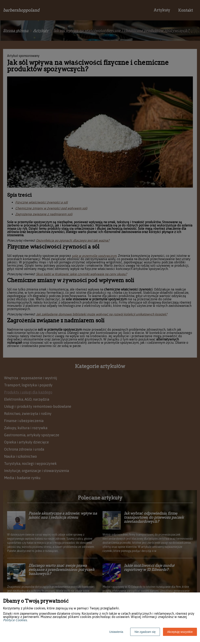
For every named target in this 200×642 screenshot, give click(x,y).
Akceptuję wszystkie (180, 631)
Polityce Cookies (15, 620)
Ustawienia (116, 631)
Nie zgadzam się (145, 631)
